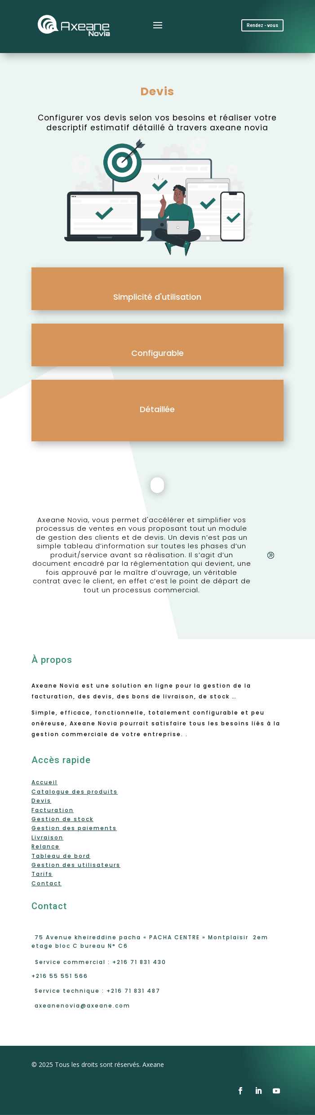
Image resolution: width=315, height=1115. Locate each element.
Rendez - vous (262, 25)
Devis (41, 800)
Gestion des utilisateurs (75, 865)
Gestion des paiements (74, 828)
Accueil (44, 782)
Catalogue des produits (74, 791)
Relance (45, 846)
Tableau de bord (60, 856)
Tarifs (42, 874)
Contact (46, 883)
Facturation (52, 810)
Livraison (47, 837)
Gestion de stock (62, 819)
